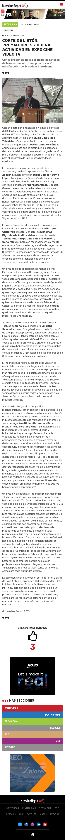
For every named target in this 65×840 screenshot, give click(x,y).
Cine (58, 740)
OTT (7, 734)
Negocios (55, 727)
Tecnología (18, 36)
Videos (43, 814)
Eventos (54, 814)
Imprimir (8, 30)
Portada (6, 36)
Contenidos (11, 708)
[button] (6, 100)
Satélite (10, 747)
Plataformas (52, 714)
